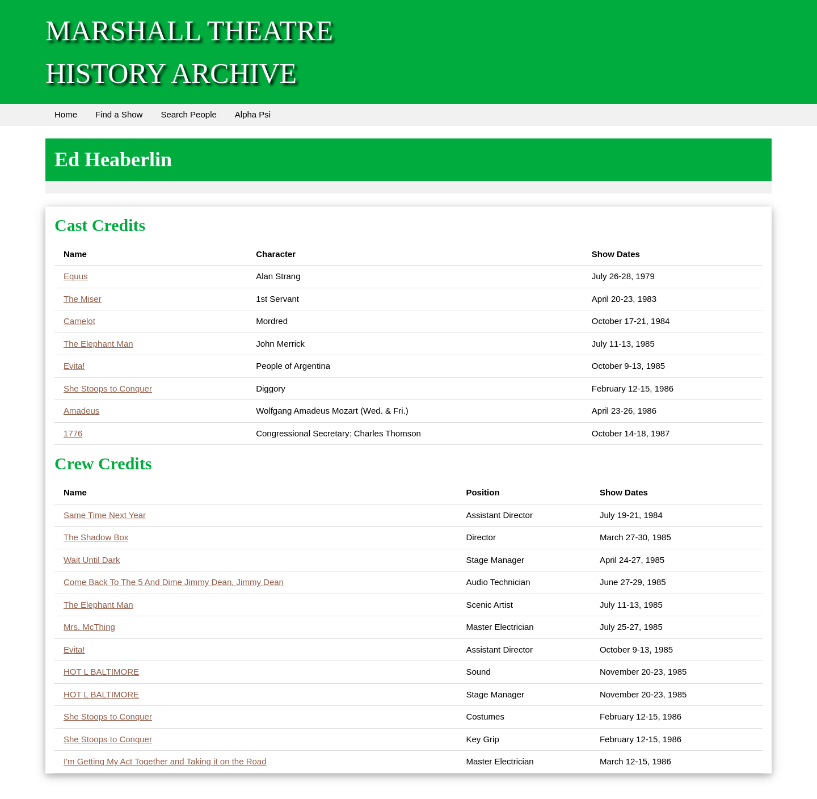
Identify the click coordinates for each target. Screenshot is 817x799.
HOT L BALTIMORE (101, 671)
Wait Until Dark (92, 560)
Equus (76, 276)
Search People (188, 114)
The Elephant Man (98, 343)
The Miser (83, 299)
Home (65, 114)
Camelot (79, 321)
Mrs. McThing (89, 627)
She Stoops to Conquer (108, 388)
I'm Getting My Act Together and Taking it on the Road (165, 761)
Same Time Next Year (105, 515)
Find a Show (118, 114)
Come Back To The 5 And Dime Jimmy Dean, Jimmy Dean (174, 582)
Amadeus (81, 410)
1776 (73, 433)
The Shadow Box (96, 537)
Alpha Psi (253, 114)
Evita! (74, 366)
